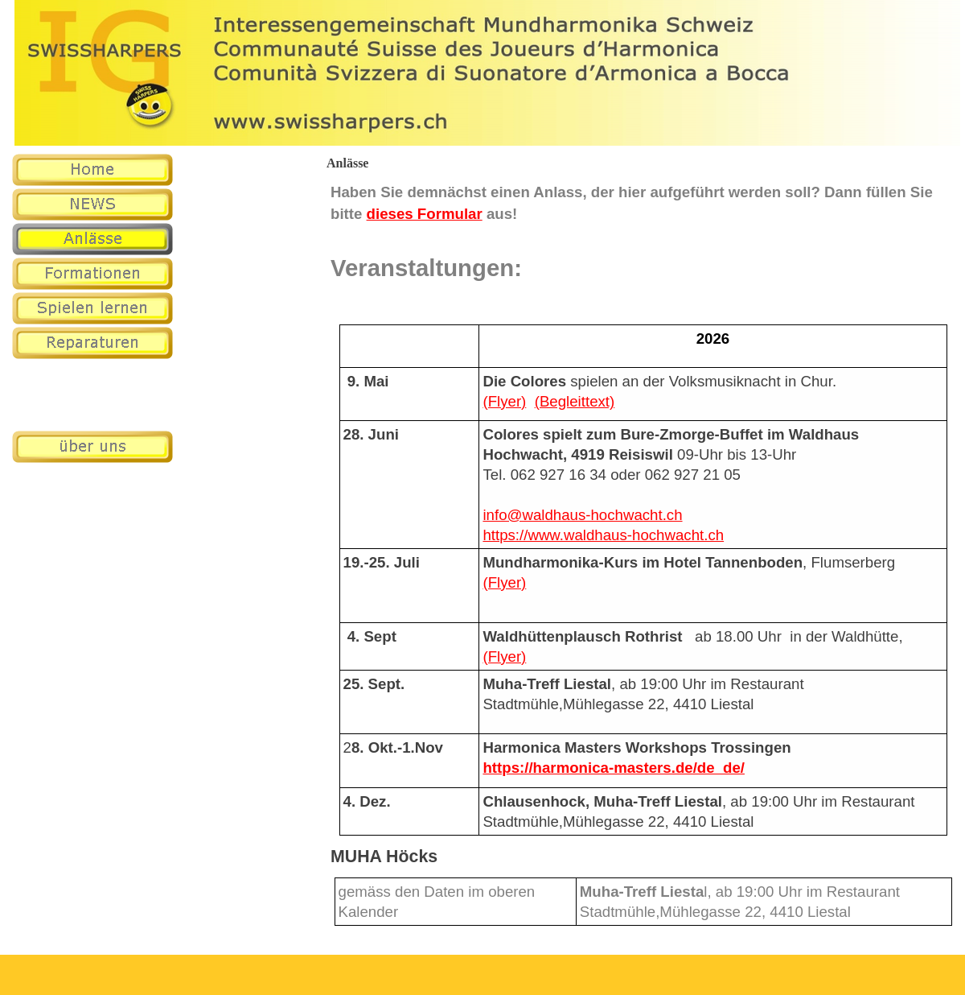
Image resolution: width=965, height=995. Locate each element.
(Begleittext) (575, 401)
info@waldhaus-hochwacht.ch (582, 514)
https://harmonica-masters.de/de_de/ (613, 767)
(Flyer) (504, 401)
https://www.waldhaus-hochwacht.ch (603, 534)
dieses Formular (424, 213)
